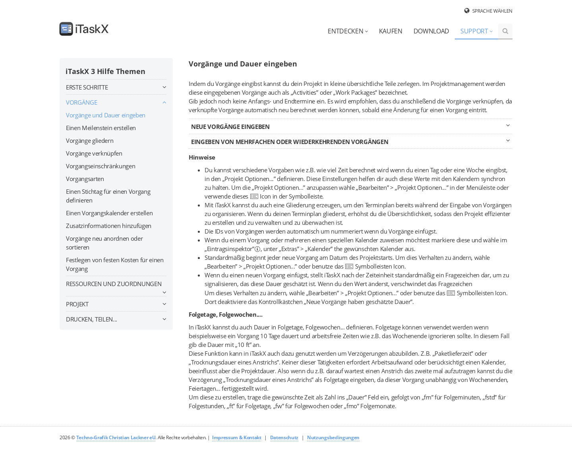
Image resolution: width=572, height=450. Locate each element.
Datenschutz (284, 437)
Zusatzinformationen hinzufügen (108, 226)
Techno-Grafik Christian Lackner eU (116, 437)
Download (431, 31)
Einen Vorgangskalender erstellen (109, 213)
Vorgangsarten (85, 179)
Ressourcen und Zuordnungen (116, 285)
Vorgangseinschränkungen (100, 166)
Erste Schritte (116, 87)
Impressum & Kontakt (236, 437)
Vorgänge (116, 102)
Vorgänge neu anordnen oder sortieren (104, 242)
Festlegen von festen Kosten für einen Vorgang (115, 264)
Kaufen (390, 31)
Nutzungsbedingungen (333, 437)
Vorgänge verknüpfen (94, 153)
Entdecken (348, 31)
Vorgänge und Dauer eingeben (105, 115)
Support (476, 31)
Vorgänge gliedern (89, 140)
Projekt (116, 304)
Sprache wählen (492, 11)
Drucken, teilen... (116, 319)
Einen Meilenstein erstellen (101, 128)
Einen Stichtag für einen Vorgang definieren (108, 195)
